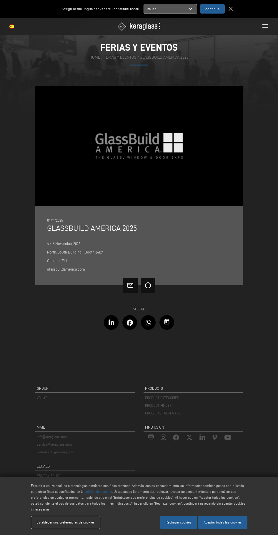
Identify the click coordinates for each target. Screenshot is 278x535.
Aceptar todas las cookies (223, 522)
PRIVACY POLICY (49, 476)
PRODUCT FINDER (158, 405)
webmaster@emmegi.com (56, 452)
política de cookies (98, 491)
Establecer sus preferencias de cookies (65, 522)
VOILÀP (42, 398)
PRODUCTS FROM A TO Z (163, 413)
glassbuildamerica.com (66, 269)
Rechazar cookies (179, 522)
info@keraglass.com (52, 437)
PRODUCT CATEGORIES (162, 398)
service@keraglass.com (54, 444)
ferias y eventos (120, 57)
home (94, 57)
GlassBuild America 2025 (164, 57)
